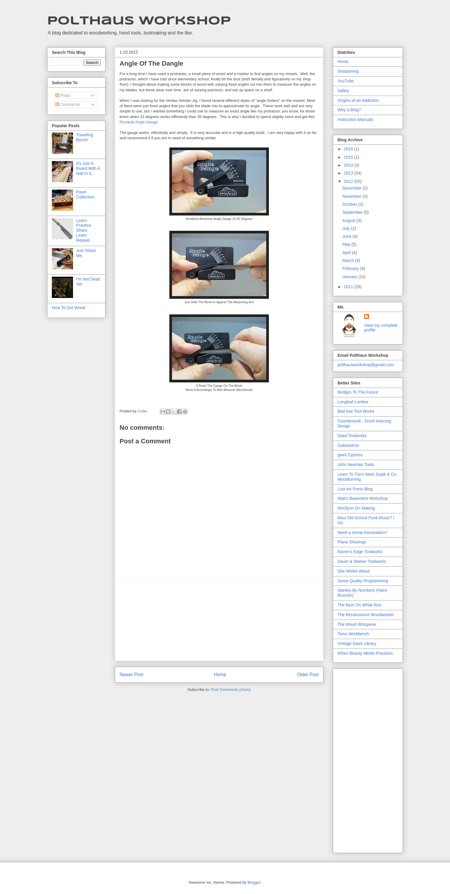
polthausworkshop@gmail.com (366, 364)
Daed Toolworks (352, 435)
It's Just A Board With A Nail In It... (88, 168)
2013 (349, 173)
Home (220, 674)
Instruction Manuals (355, 119)
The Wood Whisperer (357, 624)
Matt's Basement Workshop (363, 498)
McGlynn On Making (356, 508)
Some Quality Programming (363, 580)
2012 (349, 181)
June (348, 236)
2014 (349, 165)
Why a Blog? (349, 109)
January (350, 276)
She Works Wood (353, 571)
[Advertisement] (219, 619)
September (353, 212)
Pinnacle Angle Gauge (139, 122)
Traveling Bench (84, 137)
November (353, 196)
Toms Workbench (353, 633)
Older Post (308, 674)
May (347, 244)
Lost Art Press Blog (355, 489)
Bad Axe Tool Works (356, 411)
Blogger (253, 882)
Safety (343, 90)
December (353, 188)
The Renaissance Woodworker (366, 614)
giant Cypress (350, 454)
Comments (67, 104)
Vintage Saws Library (357, 643)
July (347, 228)
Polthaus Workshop (139, 21)
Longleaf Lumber (353, 401)
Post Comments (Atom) (231, 689)
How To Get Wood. (69, 307)
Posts (62, 95)
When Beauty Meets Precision (365, 653)
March (349, 260)
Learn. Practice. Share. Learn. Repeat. (84, 230)
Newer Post (131, 674)
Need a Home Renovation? (362, 532)
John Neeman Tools (356, 464)
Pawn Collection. (85, 194)
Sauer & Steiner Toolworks (362, 561)
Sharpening (348, 71)
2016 (349, 149)
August (349, 220)
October (350, 204)
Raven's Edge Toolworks (360, 551)
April (347, 252)
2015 (349, 157)
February (351, 268)
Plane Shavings (352, 542)
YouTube (346, 81)
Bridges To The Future (358, 392)
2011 (349, 286)
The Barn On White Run (359, 605)
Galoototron (348, 445)
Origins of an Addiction (358, 100)
